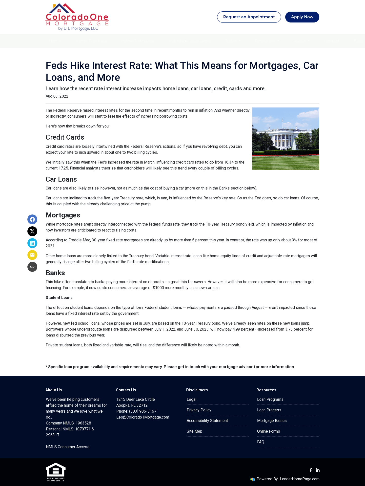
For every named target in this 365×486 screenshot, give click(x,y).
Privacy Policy (199, 410)
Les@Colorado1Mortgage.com (142, 417)
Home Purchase (91, 41)
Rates (232, 41)
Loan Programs (270, 399)
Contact (332, 41)
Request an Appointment (249, 17)
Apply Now (302, 17)
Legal (191, 399)
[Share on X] (32, 231)
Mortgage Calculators (190, 41)
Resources (265, 41)
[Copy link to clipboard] (32, 267)
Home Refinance (138, 41)
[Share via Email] (32, 255)
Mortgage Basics (272, 420)
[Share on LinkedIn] (32, 243)
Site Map (194, 431)
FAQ (260, 442)
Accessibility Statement (207, 420)
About (300, 41)
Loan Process (269, 410)
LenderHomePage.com (300, 479)
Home (55, 41)
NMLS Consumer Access (67, 446)
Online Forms (268, 431)
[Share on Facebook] (32, 219)
